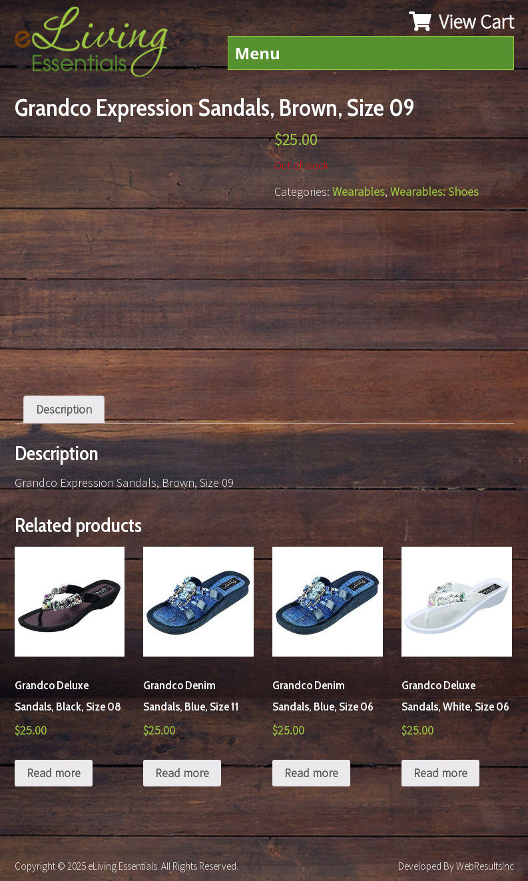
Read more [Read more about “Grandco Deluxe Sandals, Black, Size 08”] (54, 772)
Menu (257, 53)
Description (64, 409)
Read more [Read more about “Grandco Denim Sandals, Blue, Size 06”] (311, 772)
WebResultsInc (485, 866)
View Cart (461, 21)
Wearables (358, 191)
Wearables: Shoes (434, 191)
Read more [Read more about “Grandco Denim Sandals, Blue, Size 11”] (182, 772)
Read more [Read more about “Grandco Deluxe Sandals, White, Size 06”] (440, 772)
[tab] (64, 410)
